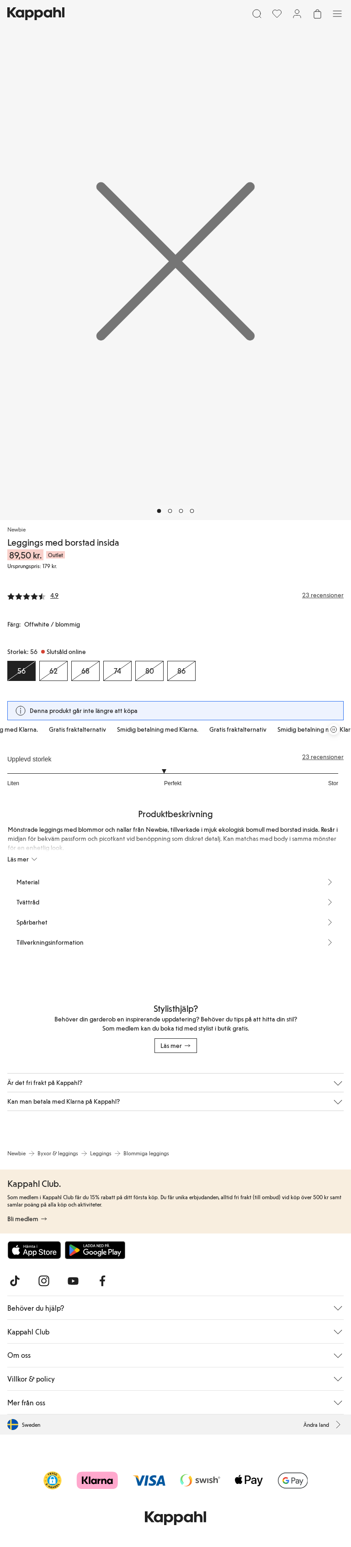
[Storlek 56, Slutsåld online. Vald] (21, 671)
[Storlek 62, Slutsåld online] (53, 671)
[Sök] (257, 14)
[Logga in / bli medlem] (297, 14)
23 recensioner (323, 756)
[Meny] (337, 14)
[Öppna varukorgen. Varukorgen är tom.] (317, 14)
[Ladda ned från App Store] (34, 1250)
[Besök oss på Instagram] (44, 1281)
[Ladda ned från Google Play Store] (95, 1250)
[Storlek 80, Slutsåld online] (149, 671)
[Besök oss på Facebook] (102, 1281)
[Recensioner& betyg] (175, 595)
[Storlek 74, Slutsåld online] (117, 671)
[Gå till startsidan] (35, 13)
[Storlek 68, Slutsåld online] (85, 671)
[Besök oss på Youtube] (73, 1281)
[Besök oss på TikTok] (14, 1281)
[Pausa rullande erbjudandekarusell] (333, 729)
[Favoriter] (277, 14)
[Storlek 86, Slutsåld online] (181, 671)
